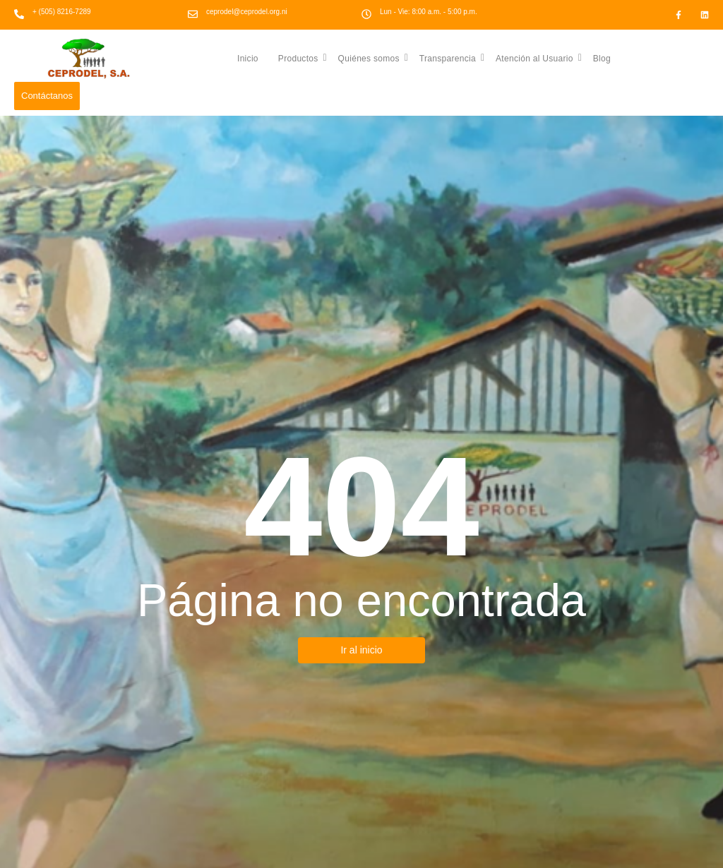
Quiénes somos (373, 58)
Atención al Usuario (539, 58)
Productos (302, 58)
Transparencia (452, 58)
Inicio (247, 59)
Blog (602, 59)
